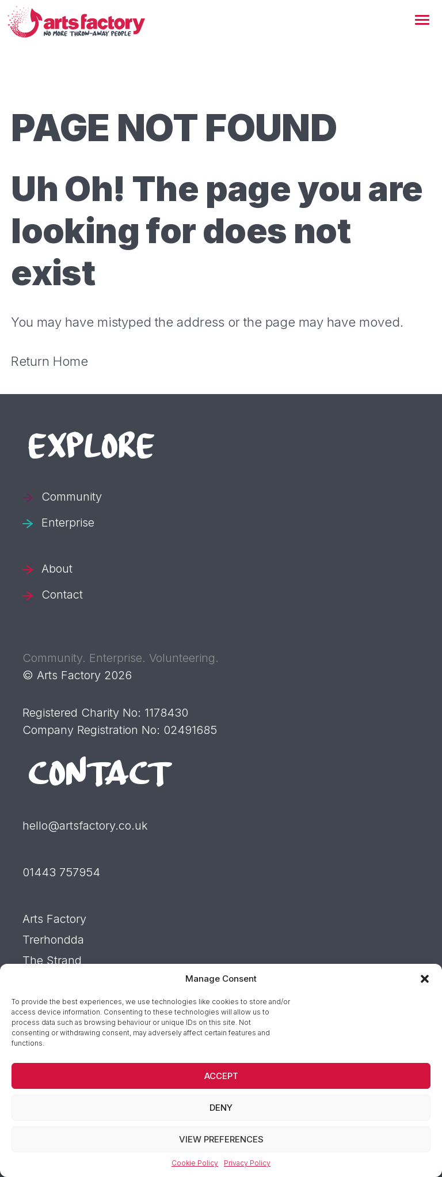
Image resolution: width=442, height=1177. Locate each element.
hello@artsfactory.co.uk (85, 825)
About (57, 569)
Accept (221, 1075)
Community (71, 497)
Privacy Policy (247, 1163)
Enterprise (67, 522)
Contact (62, 594)
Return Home (49, 361)
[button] (422, 20)
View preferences (221, 1139)
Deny (221, 1107)
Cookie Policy (195, 1163)
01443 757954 (61, 872)
